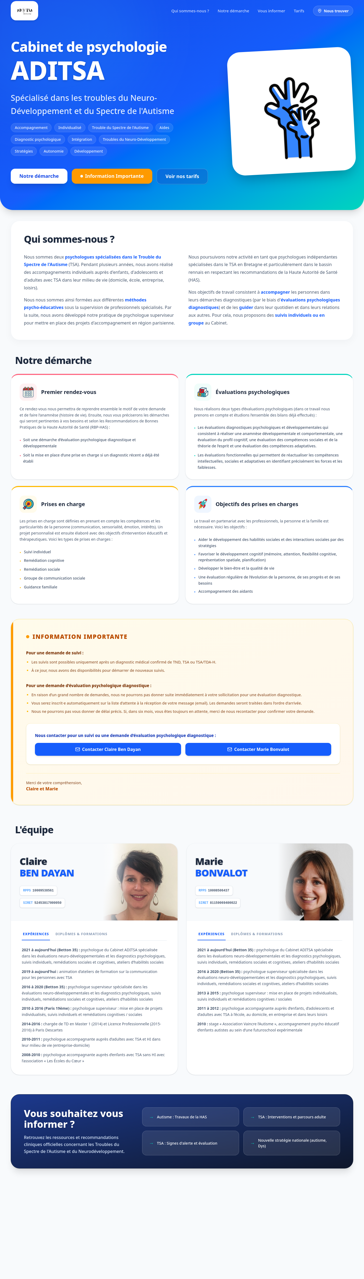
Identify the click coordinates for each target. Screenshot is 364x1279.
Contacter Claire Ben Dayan (108, 749)
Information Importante (112, 176)
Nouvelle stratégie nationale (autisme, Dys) (288, 1143)
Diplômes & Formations (81, 933)
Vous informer (271, 10)
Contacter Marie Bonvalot (258, 749)
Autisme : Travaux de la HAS (178, 1117)
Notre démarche (233, 10)
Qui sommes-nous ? (190, 10)
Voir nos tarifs (182, 176)
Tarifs (299, 10)
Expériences (36, 933)
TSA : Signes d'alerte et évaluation (183, 1143)
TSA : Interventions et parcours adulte (288, 1117)
